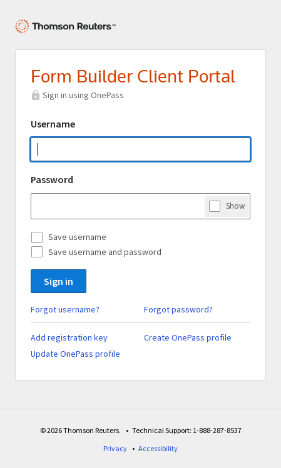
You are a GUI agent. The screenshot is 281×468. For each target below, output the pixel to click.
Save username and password (104, 251)
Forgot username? (65, 309)
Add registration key (69, 337)
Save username (77, 236)
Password (52, 179)
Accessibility (158, 448)
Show (235, 205)
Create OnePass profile (188, 337)
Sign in (58, 281)
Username (53, 123)
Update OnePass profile (75, 353)
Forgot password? (178, 309)
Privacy (115, 448)
